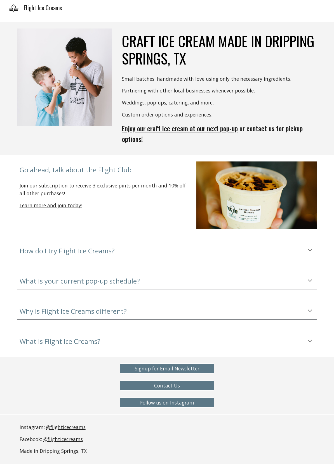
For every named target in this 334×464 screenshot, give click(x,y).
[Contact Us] (167, 386)
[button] (310, 250)
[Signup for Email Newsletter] (167, 368)
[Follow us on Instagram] (167, 403)
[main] (218, 49)
